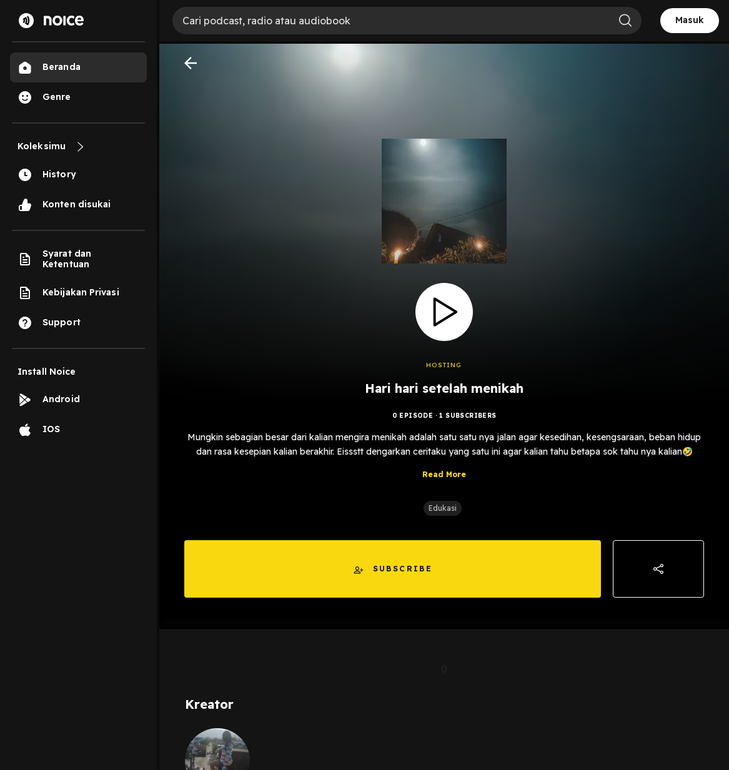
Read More (444, 474)
